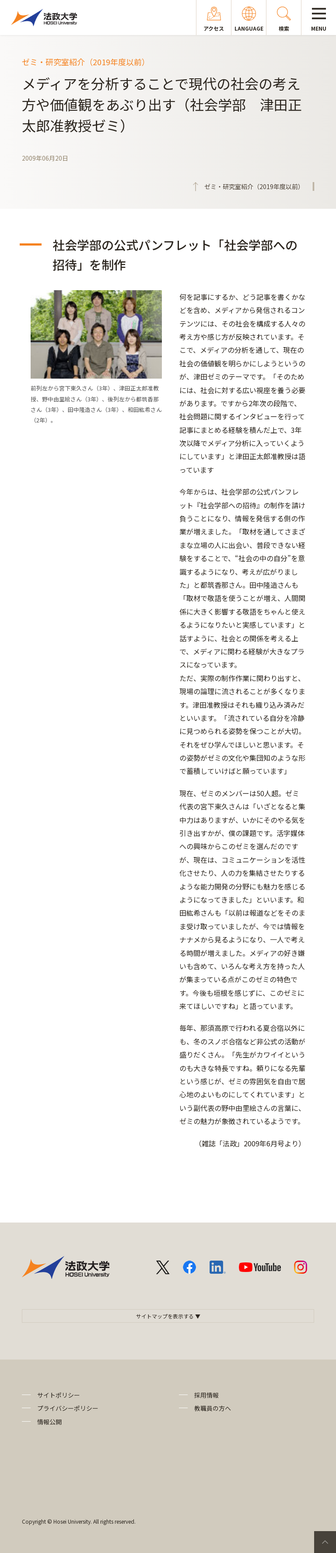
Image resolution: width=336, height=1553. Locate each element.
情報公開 (49, 1421)
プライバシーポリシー (67, 1408)
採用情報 (206, 1395)
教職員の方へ (212, 1408)
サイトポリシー (58, 1395)
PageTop (325, 1542)
